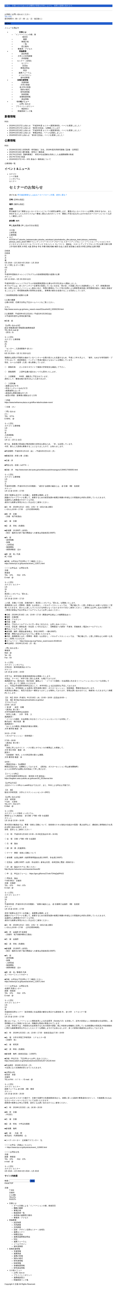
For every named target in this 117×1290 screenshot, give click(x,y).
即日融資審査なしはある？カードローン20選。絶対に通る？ (42, 195)
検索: (7, 1181)
